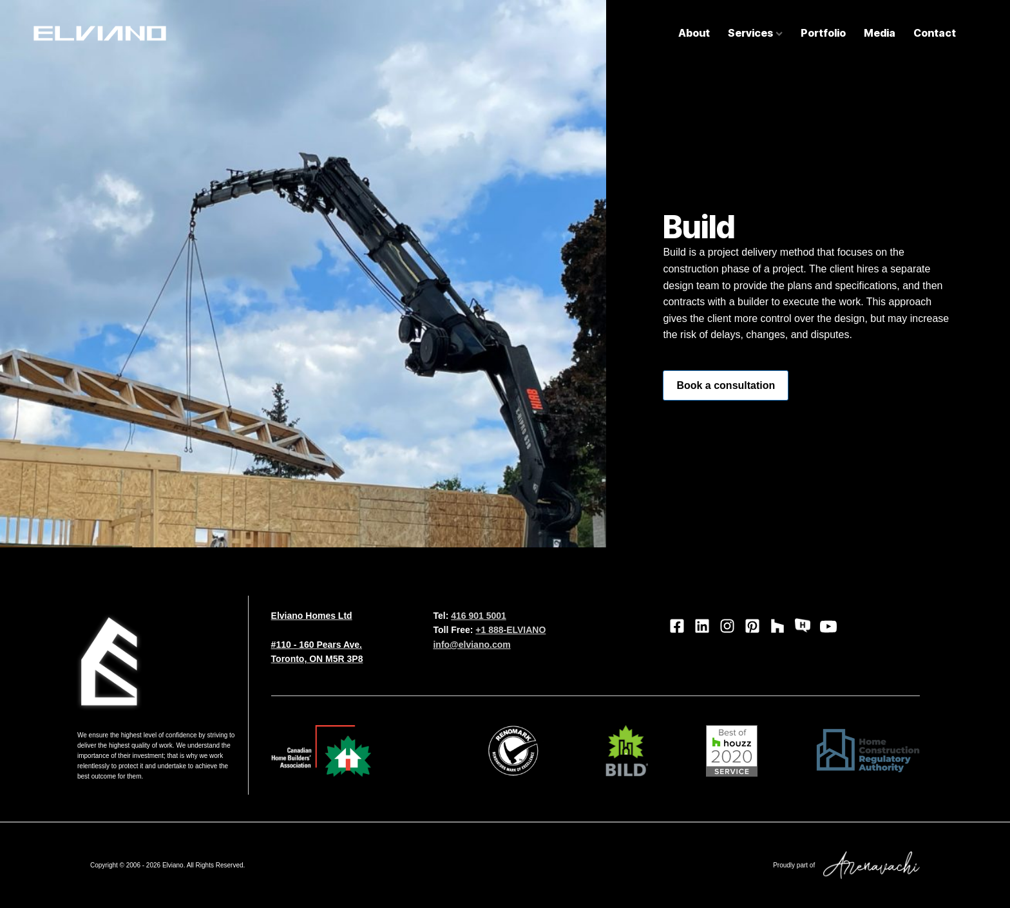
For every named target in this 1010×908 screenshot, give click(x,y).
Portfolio (823, 32)
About (694, 32)
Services (755, 32)
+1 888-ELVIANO (510, 630)
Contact (934, 32)
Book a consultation (725, 385)
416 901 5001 (478, 615)
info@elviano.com (471, 644)
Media (879, 32)
